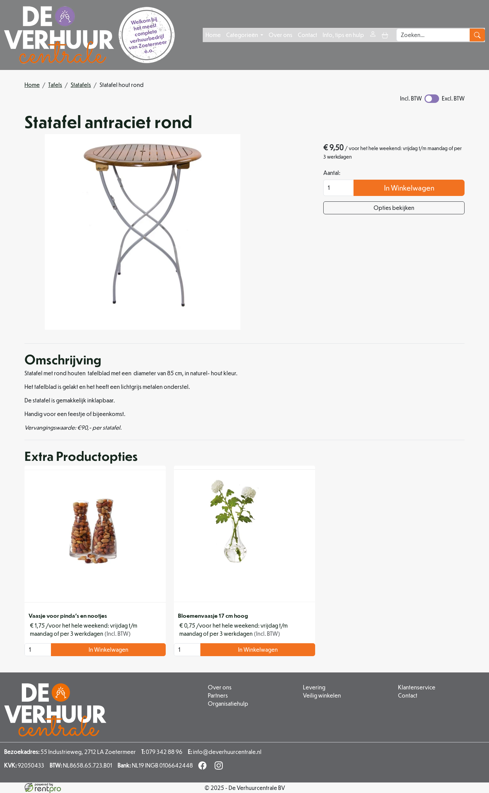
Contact (307, 34)
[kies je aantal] (37, 649)
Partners (218, 695)
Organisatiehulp (228, 703)
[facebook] (203, 767)
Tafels (55, 84)
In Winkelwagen (409, 187)
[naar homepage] (89, 35)
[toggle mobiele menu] (385, 35)
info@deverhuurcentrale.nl (224, 751)
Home (213, 34)
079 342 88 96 (161, 751)
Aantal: (331, 172)
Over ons (280, 34)
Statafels (81, 84)
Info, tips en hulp (343, 34)
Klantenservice (416, 687)
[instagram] (220, 767)
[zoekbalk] (433, 35)
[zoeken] (477, 35)
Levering (314, 687)
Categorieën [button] (242, 34)
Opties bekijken (394, 207)
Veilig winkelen (322, 695)
